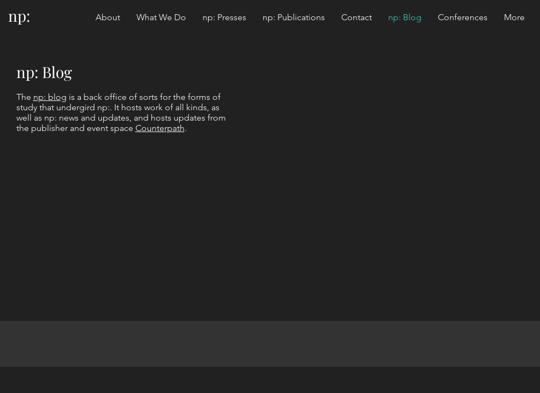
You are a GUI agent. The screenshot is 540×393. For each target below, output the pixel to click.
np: (19, 15)
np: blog (50, 97)
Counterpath (160, 128)
